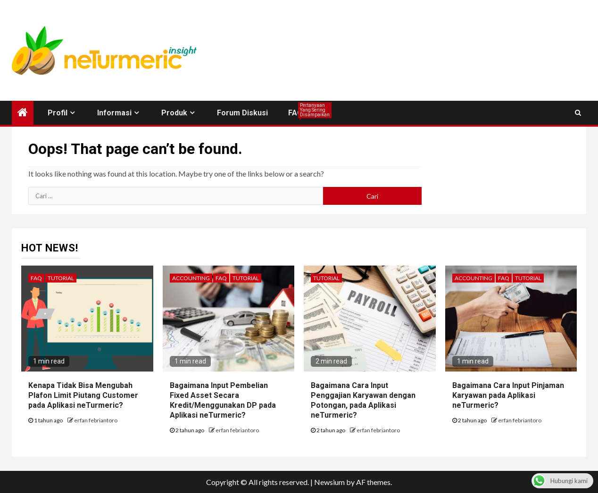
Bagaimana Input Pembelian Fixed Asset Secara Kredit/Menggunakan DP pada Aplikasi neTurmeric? (223, 400)
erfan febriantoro (95, 420)
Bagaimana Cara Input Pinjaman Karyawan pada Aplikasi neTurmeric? (508, 395)
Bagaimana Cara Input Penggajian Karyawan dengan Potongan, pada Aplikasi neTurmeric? (363, 400)
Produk (174, 112)
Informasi (114, 112)
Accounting (191, 278)
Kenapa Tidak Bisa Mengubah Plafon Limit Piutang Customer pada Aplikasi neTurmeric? (83, 395)
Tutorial (61, 278)
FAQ (295, 112)
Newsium (329, 481)
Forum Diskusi (242, 112)
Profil (57, 112)
